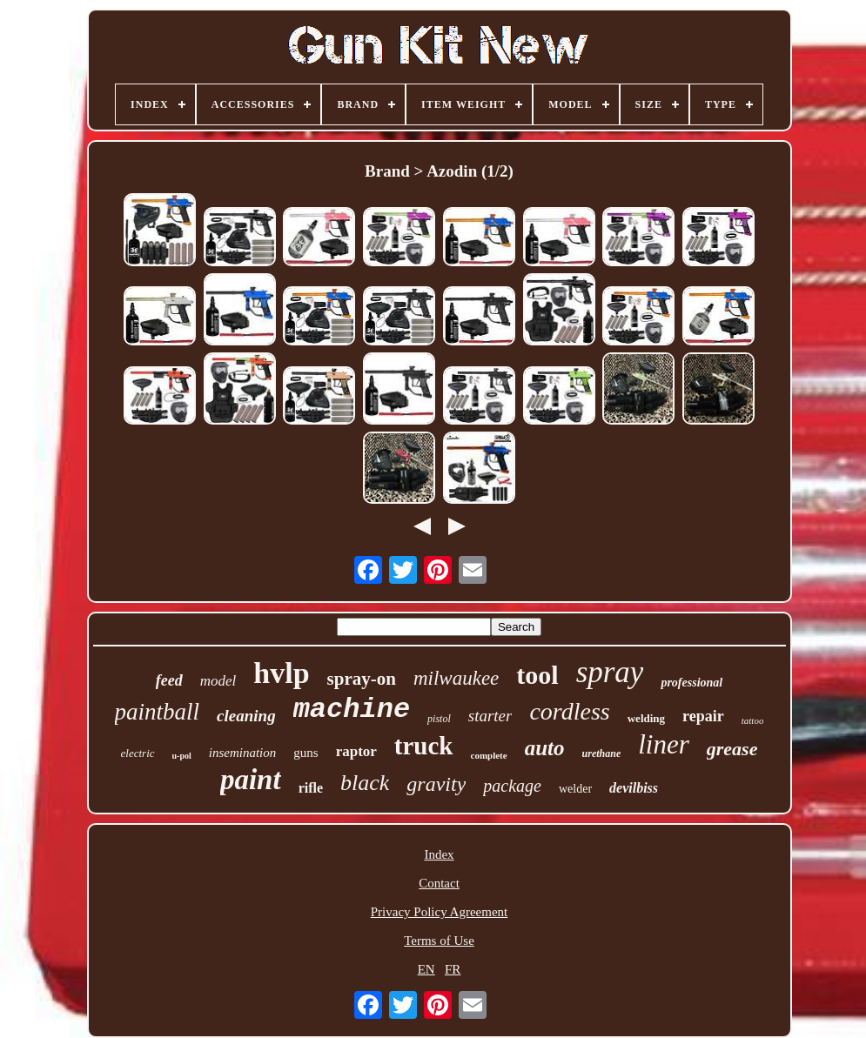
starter (490, 716)
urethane (601, 753)
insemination (243, 753)
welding (646, 718)
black (364, 782)
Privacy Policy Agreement (439, 912)
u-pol (181, 755)
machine (351, 709)
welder (575, 788)
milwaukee (456, 678)
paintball (157, 712)
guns (305, 753)
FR (452, 969)
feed (169, 680)
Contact (439, 883)
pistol (439, 719)
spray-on (361, 678)
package (512, 785)
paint (250, 779)
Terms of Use (439, 941)
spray (610, 672)
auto (545, 748)
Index (438, 854)
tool (537, 674)
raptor (356, 751)
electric (138, 753)
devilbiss (633, 787)
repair (703, 716)
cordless (569, 711)
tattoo (753, 720)
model (218, 681)
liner (663, 744)
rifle (311, 787)
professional (691, 682)
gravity (436, 784)
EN (426, 969)
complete (489, 755)
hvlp (281, 673)
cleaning (246, 716)
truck (423, 746)
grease (732, 749)
